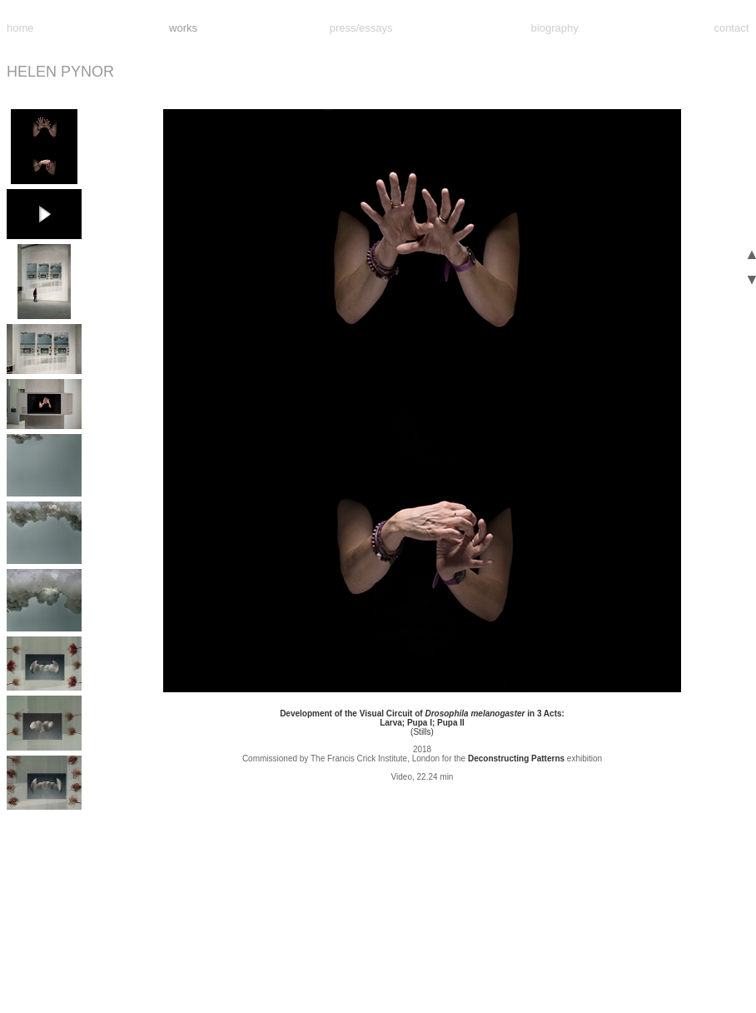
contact (731, 28)
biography (555, 28)
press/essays (361, 28)
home (20, 28)
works (183, 28)
